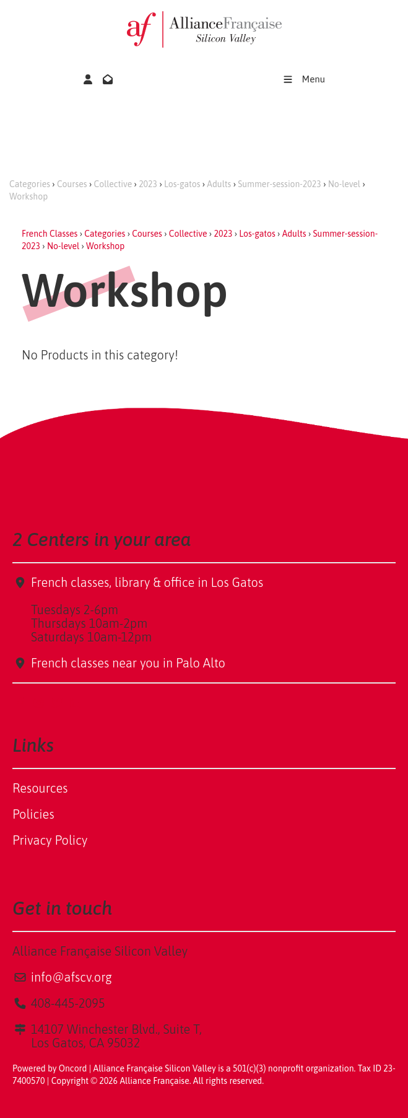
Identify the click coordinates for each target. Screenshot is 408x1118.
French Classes (49, 234)
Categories (29, 184)
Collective (113, 184)
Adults (219, 184)
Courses (72, 184)
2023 (148, 184)
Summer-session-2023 (279, 184)
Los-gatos (182, 184)
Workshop (28, 196)
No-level (344, 184)
